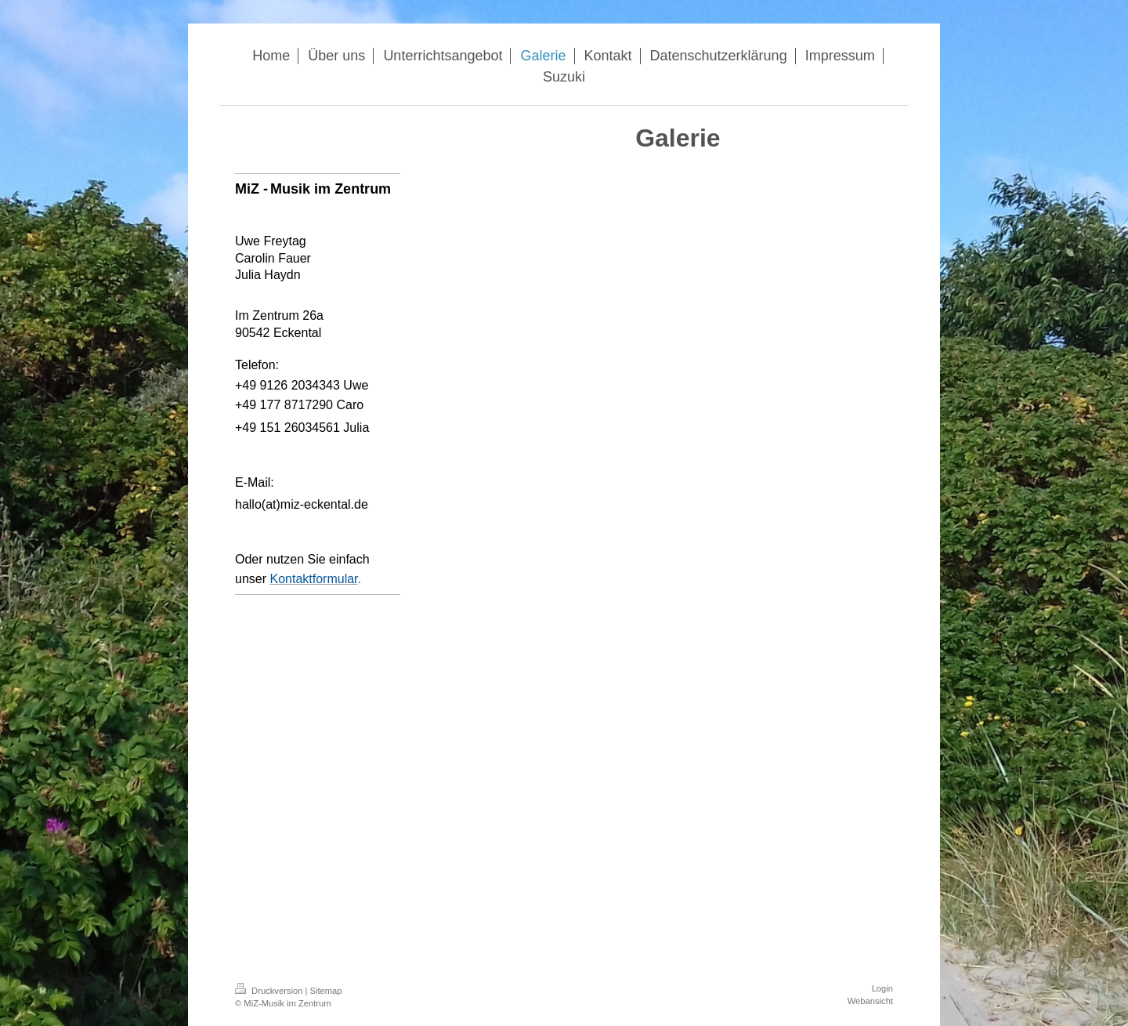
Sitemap (326, 990)
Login (882, 988)
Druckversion (270, 990)
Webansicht (870, 1001)
